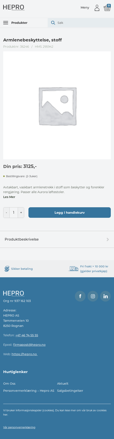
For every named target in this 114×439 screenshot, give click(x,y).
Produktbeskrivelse (22, 239)
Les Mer (9, 197)
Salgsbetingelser (70, 391)
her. (5, 414)
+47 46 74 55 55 (26, 335)
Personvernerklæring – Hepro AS (28, 391)
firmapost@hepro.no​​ (29, 345)
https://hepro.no (25, 354)
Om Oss (9, 384)
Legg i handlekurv (70, 212)
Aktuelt (62, 384)
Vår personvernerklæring (19, 427)
